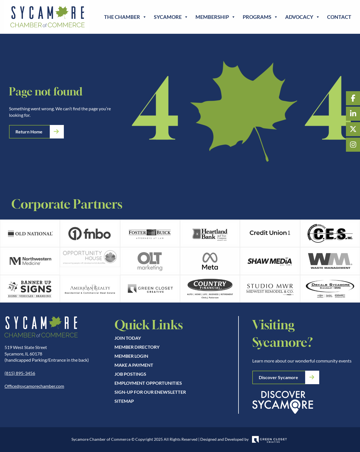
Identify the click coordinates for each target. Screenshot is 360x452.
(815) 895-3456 (19, 373)
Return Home (28, 131)
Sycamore (171, 17)
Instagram (353, 145)
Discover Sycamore (278, 377)
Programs (260, 17)
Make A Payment (133, 365)
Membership (215, 17)
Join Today (127, 338)
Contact (339, 17)
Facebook (353, 98)
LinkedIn (353, 114)
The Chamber (125, 17)
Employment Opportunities (148, 383)
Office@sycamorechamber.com (34, 386)
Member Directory (136, 347)
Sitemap (124, 401)
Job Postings (130, 374)
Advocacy (302, 17)
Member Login (131, 356)
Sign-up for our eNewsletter (150, 392)
